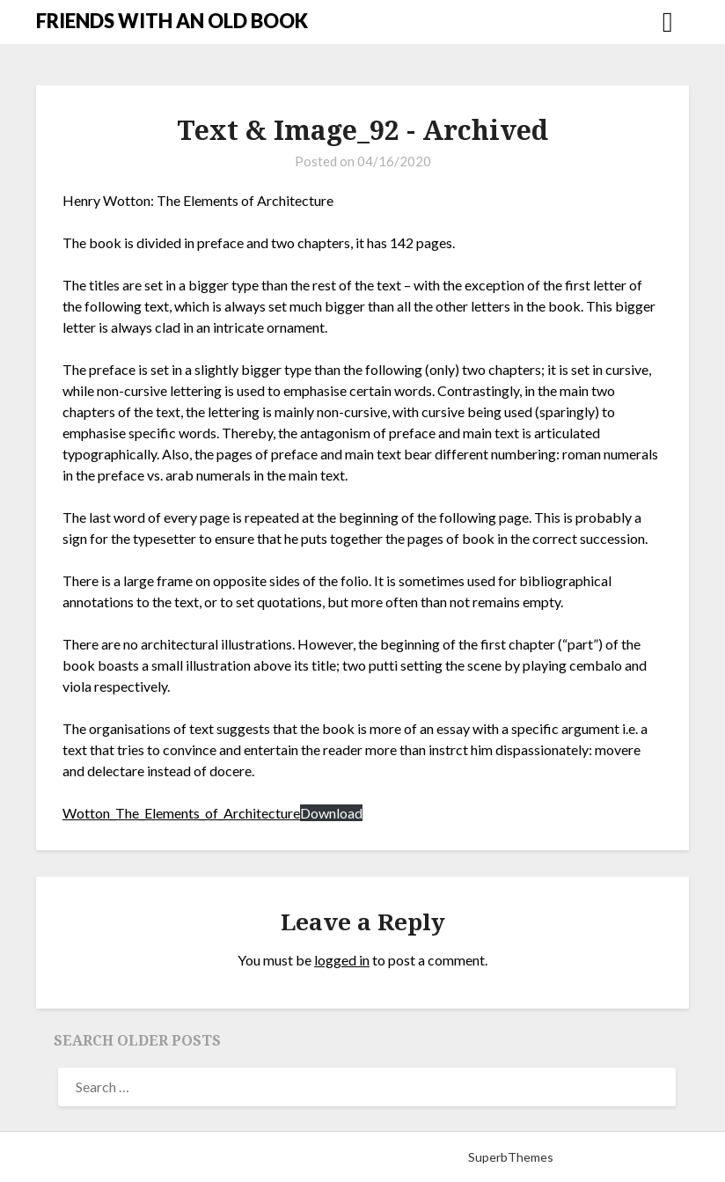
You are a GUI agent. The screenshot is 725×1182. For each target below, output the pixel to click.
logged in (342, 959)
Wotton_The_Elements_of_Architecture (181, 812)
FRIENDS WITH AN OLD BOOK (172, 21)
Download (331, 812)
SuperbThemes (510, 1156)
